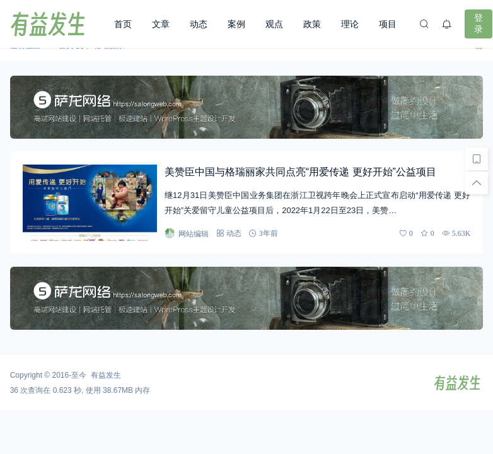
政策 (312, 24)
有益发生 (106, 375)
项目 (388, 24)
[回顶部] (476, 183)
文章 (161, 24)
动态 (198, 24)
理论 (350, 24)
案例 (236, 24)
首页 (123, 24)
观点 (274, 24)
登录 (478, 23)
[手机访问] (476, 159)
